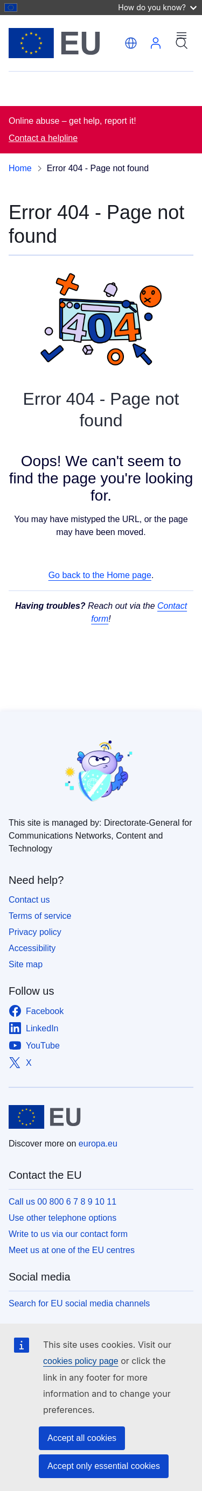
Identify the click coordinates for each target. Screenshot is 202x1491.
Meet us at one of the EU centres (72, 1250)
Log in (155, 43)
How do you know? (157, 7)
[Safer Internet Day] (101, 772)
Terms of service (40, 915)
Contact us (29, 899)
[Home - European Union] (64, 43)
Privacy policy (35, 932)
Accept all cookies (81, 1438)
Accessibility (32, 948)
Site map (26, 964)
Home (20, 168)
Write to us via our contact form (68, 1234)
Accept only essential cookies (103, 1466)
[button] (130, 43)
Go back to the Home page (99, 575)
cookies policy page (81, 1361)
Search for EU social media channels (79, 1303)
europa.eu (98, 1143)
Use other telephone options (62, 1217)
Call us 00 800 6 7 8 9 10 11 (62, 1201)
